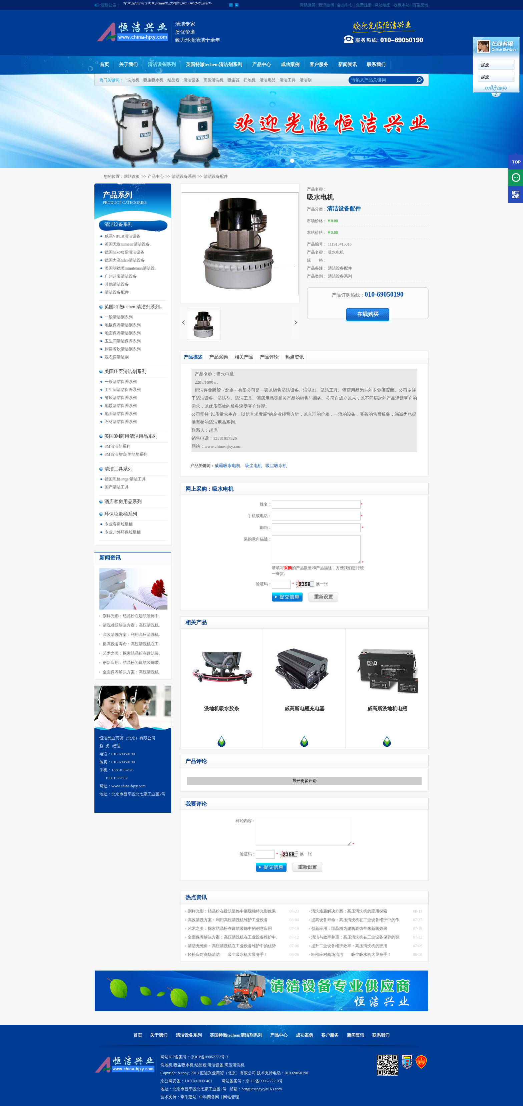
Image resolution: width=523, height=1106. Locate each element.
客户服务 (319, 64)
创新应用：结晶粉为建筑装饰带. (131, 662)
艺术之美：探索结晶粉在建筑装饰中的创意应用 (230, 928)
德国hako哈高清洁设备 (124, 252)
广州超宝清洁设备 (121, 276)
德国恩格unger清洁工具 (125, 479)
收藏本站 (402, 5)
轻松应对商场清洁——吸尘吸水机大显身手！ (228, 954)
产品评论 (269, 357)
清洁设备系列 (162, 64)
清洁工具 (288, 80)
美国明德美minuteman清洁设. (130, 268)
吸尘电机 (253, 465)
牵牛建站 (188, 1097)
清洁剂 (306, 80)
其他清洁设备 (117, 284)
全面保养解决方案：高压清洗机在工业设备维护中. (232, 937)
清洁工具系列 (118, 468)
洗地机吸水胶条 (221, 708)
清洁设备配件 (216, 176)
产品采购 (218, 357)
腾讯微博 (308, 5)
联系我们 (376, 64)
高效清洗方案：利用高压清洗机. (131, 634)
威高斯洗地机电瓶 (387, 708)
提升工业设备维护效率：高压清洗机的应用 (349, 946)
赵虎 (485, 65)
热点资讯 (294, 357)
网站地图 (383, 5)
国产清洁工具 (117, 487)
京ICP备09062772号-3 (209, 1057)
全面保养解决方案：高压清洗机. (131, 672)
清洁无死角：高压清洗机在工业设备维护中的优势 (232, 946)
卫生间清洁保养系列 (123, 341)
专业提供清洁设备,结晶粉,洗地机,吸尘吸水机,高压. (167, 5)
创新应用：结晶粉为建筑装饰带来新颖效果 (349, 928)
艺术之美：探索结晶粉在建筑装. (131, 653)
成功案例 (290, 64)
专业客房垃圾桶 (119, 524)
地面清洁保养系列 (121, 413)
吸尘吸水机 (153, 80)
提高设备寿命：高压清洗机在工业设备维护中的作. (355, 919)
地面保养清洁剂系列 (123, 333)
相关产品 (243, 357)
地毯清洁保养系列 (121, 405)
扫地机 (249, 80)
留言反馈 (420, 5)
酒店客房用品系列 (123, 501)
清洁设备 (191, 80)
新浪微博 (326, 5)
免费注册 (364, 5)
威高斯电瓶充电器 (305, 708)
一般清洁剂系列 (119, 317)
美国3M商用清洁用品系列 (130, 436)
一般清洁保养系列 (121, 381)
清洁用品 (267, 80)
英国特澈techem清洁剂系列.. (133, 306)
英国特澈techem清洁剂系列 (214, 64)
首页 (104, 64)
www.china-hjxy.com (222, 446)
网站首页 (132, 176)
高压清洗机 (213, 80)
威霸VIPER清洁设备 (122, 236)
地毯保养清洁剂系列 (123, 325)
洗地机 (133, 80)
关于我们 (128, 64)
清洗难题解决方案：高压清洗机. (131, 625)
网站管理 (231, 1097)
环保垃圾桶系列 (120, 513)
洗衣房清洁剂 (117, 357)
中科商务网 (209, 1097)
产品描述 (193, 357)
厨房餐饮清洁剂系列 (123, 349)
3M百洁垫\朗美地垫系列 (126, 454)
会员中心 (345, 5)
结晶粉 (173, 80)
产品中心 (261, 64)
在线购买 (368, 314)
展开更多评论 (305, 780)
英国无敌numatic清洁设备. (128, 244)
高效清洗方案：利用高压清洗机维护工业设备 (228, 919)
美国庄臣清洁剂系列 (125, 371)
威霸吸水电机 (227, 465)
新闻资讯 (347, 64)
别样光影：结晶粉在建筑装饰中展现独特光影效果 (232, 911)
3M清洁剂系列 (117, 446)
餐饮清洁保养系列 (121, 397)
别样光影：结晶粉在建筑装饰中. (131, 616)
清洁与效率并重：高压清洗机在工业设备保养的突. (355, 937)
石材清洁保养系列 (121, 421)
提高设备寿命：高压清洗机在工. (131, 644)
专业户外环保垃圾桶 (123, 532)
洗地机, (166, 1065)
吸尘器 (233, 80)
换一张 (322, 584)
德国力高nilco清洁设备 (125, 260)
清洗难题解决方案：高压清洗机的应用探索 (349, 911)
